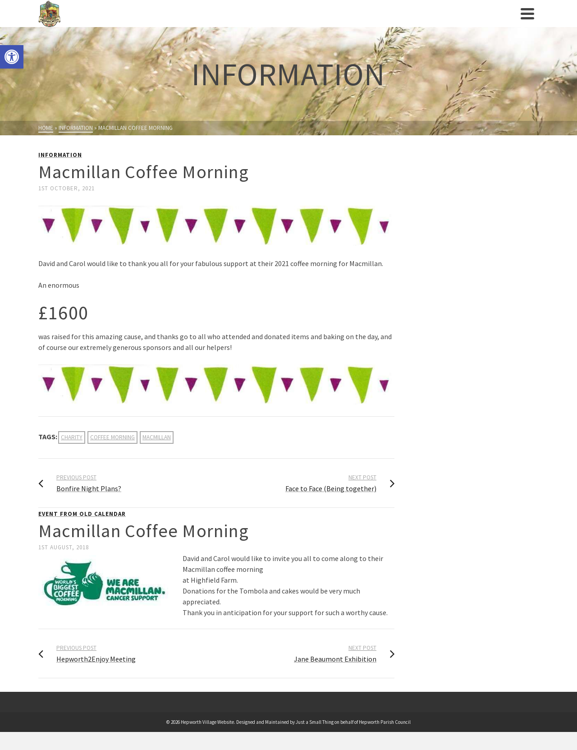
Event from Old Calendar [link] (82, 514)
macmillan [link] (156, 437)
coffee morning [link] (112, 437)
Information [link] (60, 155)
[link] (11, 57)
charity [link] (71, 437)
